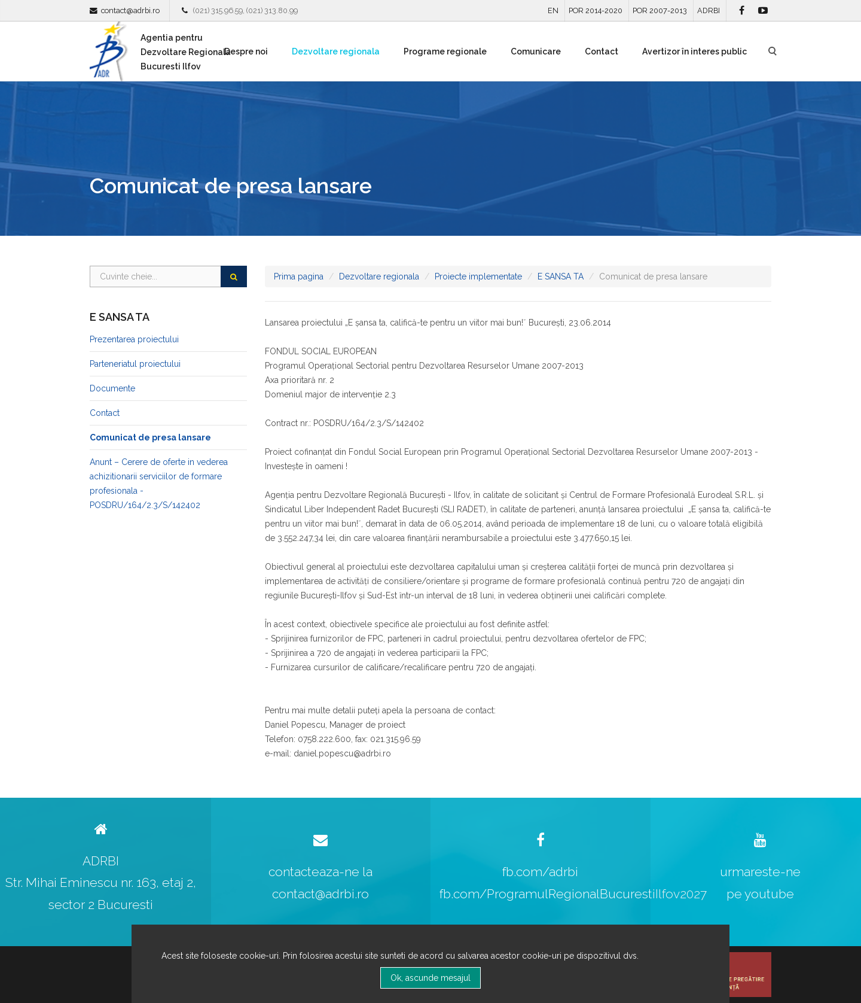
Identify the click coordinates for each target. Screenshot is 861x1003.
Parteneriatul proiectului (135, 364)
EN (553, 10)
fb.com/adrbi (540, 871)
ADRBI (708, 10)
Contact (601, 51)
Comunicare (536, 51)
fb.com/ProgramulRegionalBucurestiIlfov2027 (573, 893)
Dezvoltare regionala (336, 51)
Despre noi (246, 51)
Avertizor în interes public (694, 51)
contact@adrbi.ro (130, 10)
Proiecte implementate (478, 276)
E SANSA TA (561, 276)
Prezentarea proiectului (134, 339)
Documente (112, 388)
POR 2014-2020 (595, 10)
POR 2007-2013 (660, 10)
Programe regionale (445, 51)
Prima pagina (298, 276)
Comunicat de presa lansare (150, 437)
